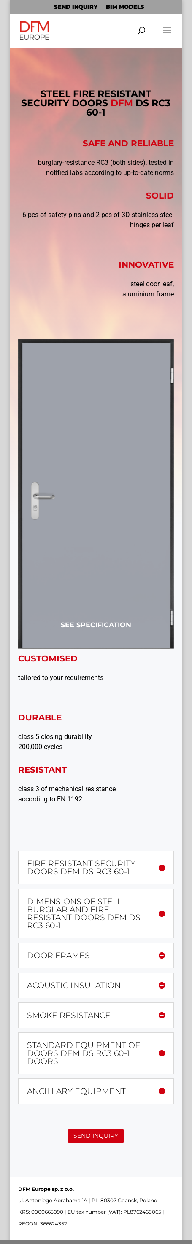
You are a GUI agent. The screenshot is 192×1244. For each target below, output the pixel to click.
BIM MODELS (125, 6)
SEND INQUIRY (75, 6)
